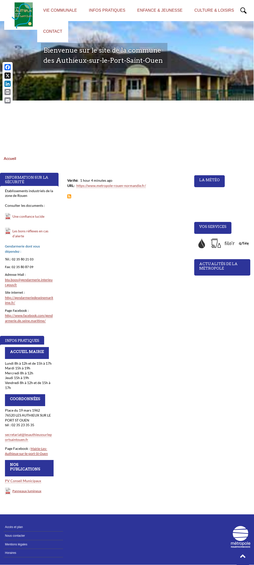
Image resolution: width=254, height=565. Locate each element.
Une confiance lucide (28, 216)
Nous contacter (15, 535)
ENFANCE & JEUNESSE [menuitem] (159, 10)
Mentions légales (16, 544)
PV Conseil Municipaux (23, 481)
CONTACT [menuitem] (52, 31)
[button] (243, 557)
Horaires (10, 553)
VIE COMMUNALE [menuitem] (60, 10)
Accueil (10, 158)
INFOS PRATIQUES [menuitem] (107, 10)
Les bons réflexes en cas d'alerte (30, 233)
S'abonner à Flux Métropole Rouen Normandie (69, 196)
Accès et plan (14, 527)
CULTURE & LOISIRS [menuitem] (214, 10)
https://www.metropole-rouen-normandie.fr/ (111, 185)
